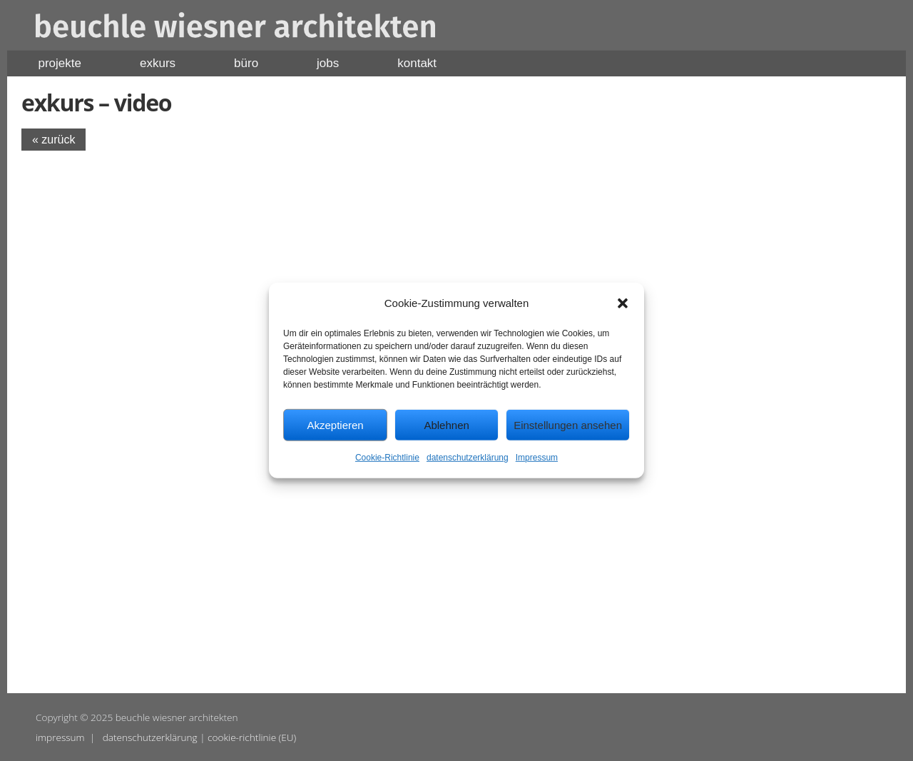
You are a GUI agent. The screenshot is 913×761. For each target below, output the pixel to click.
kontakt (417, 63)
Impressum (537, 458)
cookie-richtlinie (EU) (252, 737)
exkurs (157, 63)
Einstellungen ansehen (568, 425)
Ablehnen (446, 425)
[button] (623, 303)
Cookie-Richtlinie (387, 458)
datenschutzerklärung (468, 458)
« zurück (53, 139)
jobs (328, 63)
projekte (60, 63)
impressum (60, 737)
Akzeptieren (335, 425)
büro (246, 63)
